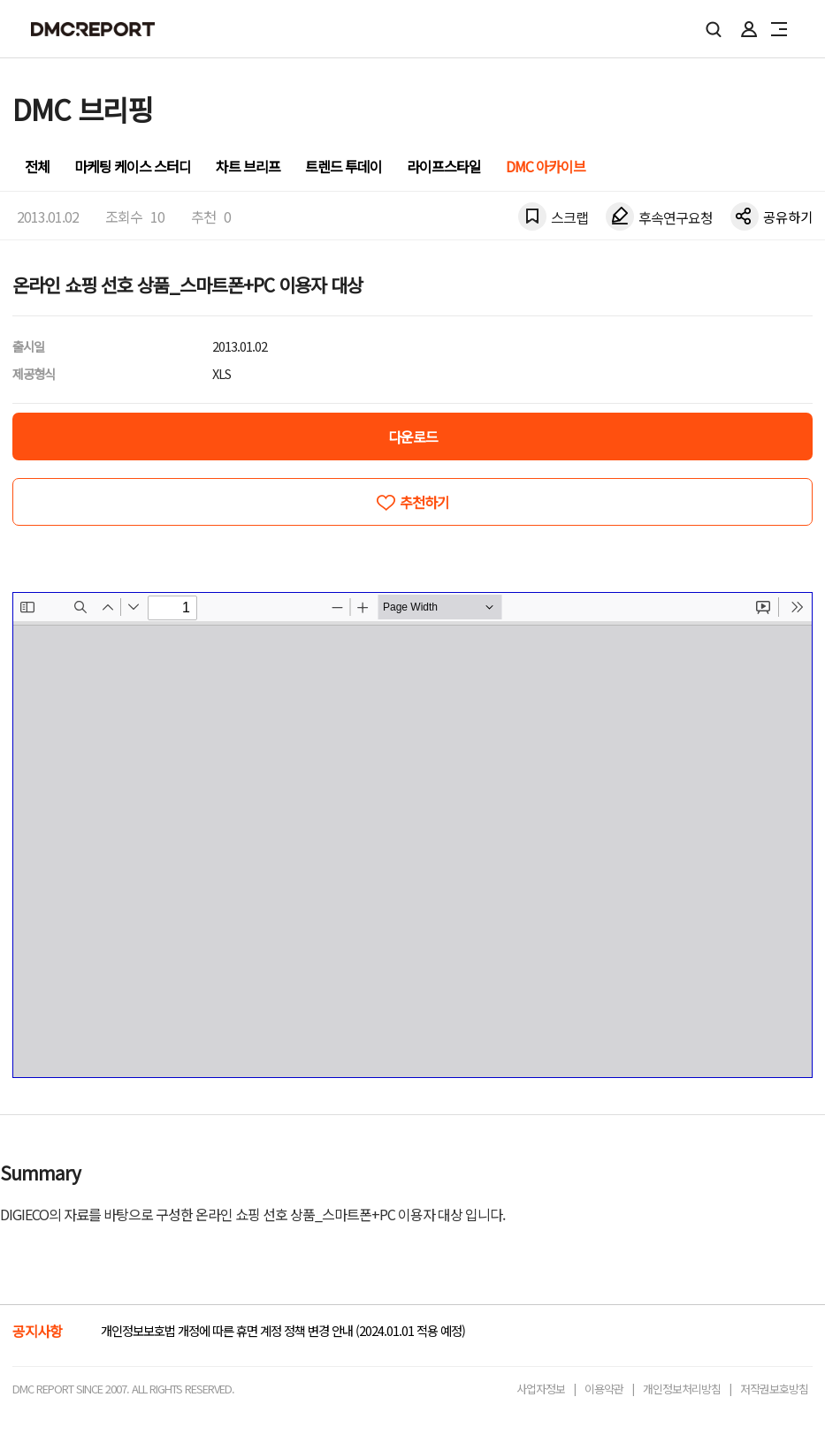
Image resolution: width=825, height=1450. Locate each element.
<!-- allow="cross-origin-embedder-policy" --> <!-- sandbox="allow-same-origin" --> (412, 835)
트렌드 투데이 (343, 166)
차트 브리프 (248, 166)
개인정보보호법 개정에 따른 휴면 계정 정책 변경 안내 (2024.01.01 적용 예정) (283, 1330)
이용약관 (603, 1388)
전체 (37, 166)
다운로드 (413, 436)
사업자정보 (540, 1388)
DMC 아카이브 (545, 166)
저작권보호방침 (774, 1388)
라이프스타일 (444, 166)
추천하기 (424, 501)
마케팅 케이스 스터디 (132, 166)
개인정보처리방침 (682, 1388)
